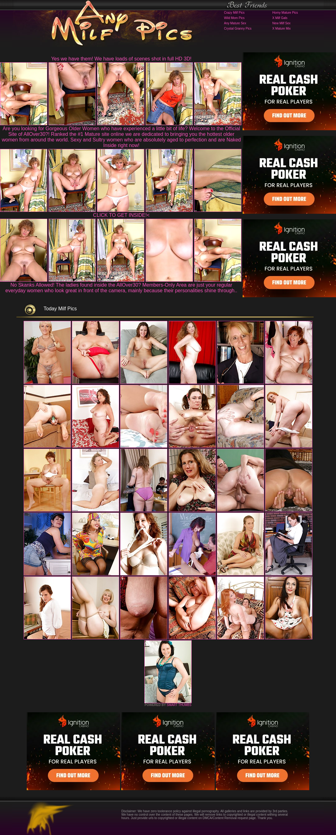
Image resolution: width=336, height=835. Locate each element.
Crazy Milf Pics (234, 12)
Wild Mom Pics (234, 18)
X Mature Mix (281, 28)
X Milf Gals (279, 18)
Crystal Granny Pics (237, 28)
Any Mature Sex (235, 23)
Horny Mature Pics (285, 12)
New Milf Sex (281, 23)
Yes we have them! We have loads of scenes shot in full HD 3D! (121, 58)
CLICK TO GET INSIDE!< (121, 215)
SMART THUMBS (179, 705)
